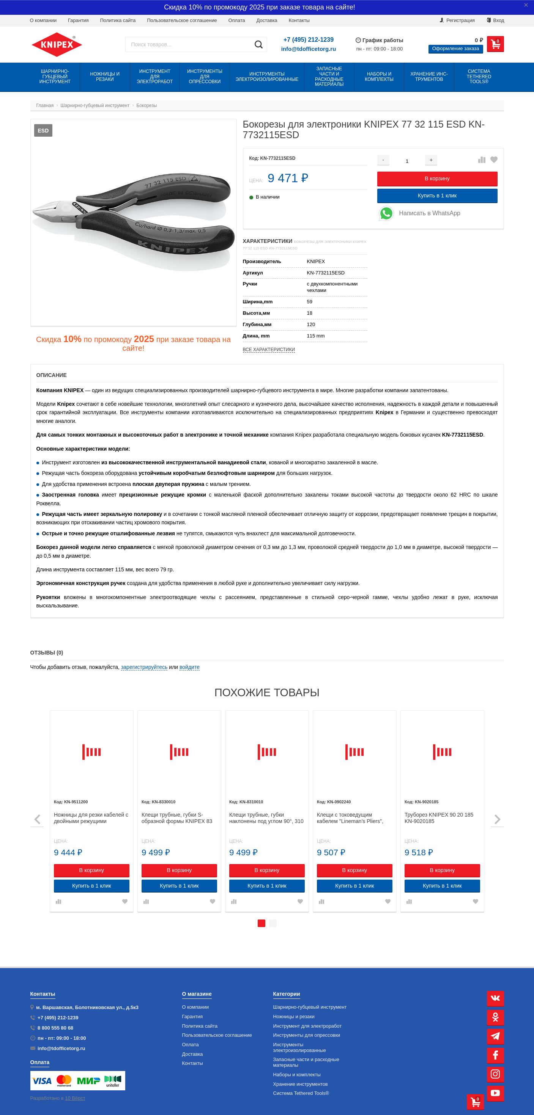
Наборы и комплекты (297, 1074)
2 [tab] (273, 923)
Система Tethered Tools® (301, 1093)
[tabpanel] (93, 811)
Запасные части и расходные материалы (306, 1062)
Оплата (236, 20)
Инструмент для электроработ (307, 1026)
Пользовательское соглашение (182, 20)
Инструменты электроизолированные (299, 1047)
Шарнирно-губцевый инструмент (310, 1007)
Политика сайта (118, 20)
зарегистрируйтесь (144, 667)
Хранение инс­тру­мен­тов (300, 1084)
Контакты (192, 1063)
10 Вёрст (75, 1098)
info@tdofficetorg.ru (308, 49)
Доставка (267, 20)
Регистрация (457, 20)
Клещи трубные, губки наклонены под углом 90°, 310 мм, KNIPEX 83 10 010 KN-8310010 (267, 817)
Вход (495, 20)
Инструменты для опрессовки (306, 1035)
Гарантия (78, 20)
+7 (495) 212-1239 (309, 39)
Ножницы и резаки (294, 1016)
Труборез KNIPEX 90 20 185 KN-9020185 (439, 817)
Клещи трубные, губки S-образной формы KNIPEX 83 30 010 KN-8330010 (178, 817)
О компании (43, 20)
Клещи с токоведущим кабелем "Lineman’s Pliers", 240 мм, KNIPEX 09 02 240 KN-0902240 (351, 817)
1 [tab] (261, 923)
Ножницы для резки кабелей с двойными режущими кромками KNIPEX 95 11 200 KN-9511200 (93, 817)
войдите (190, 667)
